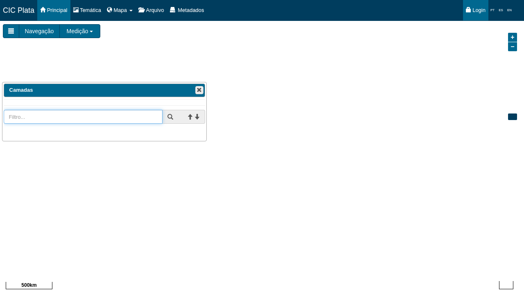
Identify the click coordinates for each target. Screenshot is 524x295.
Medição (80, 31)
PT (492, 10)
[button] (199, 90)
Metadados (187, 10)
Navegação (39, 31)
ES (501, 10)
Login (476, 10)
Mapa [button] (120, 10)
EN (509, 10)
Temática (87, 10)
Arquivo (151, 10)
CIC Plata (18, 10)
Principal (53, 10)
